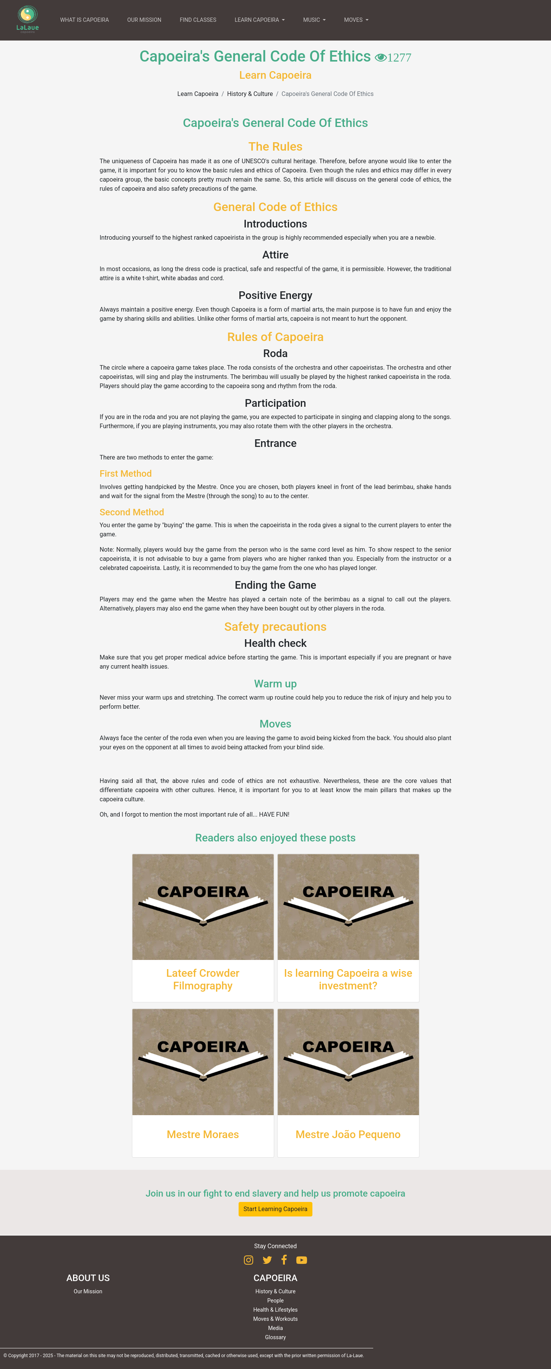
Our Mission (88, 1291)
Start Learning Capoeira (276, 1209)
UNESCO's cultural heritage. (279, 161)
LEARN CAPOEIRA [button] (258, 20)
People (275, 1301)
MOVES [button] (354, 20)
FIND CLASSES (198, 20)
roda (245, 367)
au (268, 496)
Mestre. (207, 486)
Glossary (275, 1337)
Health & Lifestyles (276, 1310)
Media (275, 1328)
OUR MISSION (144, 20)
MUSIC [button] (312, 20)
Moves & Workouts (275, 1319)
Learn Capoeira (197, 93)
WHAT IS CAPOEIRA (84, 20)
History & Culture (250, 93)
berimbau (255, 376)
